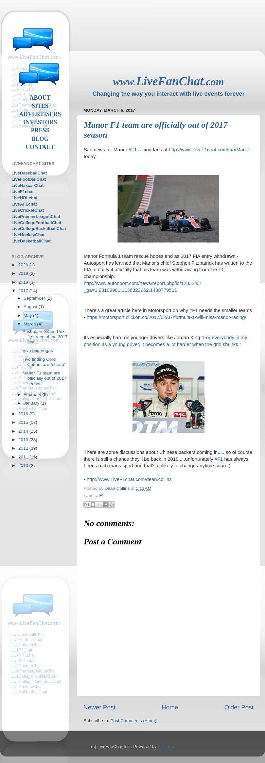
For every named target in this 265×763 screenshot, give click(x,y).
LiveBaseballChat (29, 173)
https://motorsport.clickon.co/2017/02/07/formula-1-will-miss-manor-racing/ (166, 317)
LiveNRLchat (24, 197)
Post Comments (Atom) (133, 720)
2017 (23, 290)
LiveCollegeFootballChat (36, 222)
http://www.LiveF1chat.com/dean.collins (129, 479)
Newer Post (99, 707)
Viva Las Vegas (38, 350)
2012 (23, 448)
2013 (23, 439)
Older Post (239, 707)
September (35, 298)
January (32, 403)
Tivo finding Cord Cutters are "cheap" (44, 362)
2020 (23, 264)
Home (170, 707)
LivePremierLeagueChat (35, 216)
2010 (23, 465)
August (31, 306)
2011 (23, 457)
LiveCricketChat (27, 210)
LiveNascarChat (27, 185)
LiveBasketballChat (31, 241)
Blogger (165, 746)
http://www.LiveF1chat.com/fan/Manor (209, 149)
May (28, 315)
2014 (23, 431)
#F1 (133, 149)
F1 (101, 495)
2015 (23, 422)
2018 (23, 282)
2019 (23, 273)
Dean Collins (118, 488)
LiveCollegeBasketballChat (38, 228)
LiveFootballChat (28, 179)
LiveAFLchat (24, 204)
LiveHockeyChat (27, 234)
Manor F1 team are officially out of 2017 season (44, 378)
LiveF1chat (22, 191)
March (30, 324)
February (33, 394)
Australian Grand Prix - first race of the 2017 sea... (45, 336)
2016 (23, 413)
